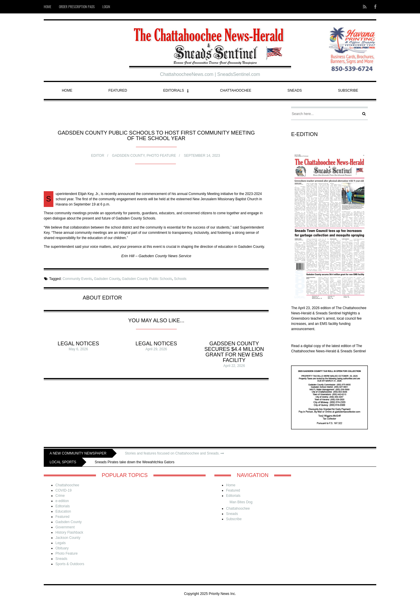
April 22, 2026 (234, 366)
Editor (97, 156)
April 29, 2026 (156, 349)
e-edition (62, 501)
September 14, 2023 (202, 156)
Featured (117, 90)
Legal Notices (78, 343)
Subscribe (348, 90)
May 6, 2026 (78, 349)
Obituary (62, 548)
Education (63, 511)
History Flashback (69, 532)
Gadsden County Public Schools (147, 279)
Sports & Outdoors (69, 564)
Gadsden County (128, 156)
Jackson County (67, 538)
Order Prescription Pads (77, 6)
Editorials (173, 90)
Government (65, 527)
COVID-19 (63, 490)
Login (106, 6)
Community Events (77, 279)
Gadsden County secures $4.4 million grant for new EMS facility (234, 352)
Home (47, 6)
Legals (60, 543)
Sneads (294, 90)
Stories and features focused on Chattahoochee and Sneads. (174, 453)
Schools (180, 279)
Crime (60, 496)
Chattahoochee (235, 90)
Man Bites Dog (241, 502)
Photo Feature (161, 156)
